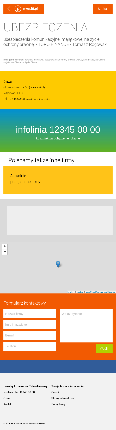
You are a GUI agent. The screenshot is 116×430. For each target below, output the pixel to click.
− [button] (5, 252)
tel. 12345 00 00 (14, 99)
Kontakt (8, 404)
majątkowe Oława (12, 62)
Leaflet (70, 292)
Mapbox (80, 292)
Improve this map (107, 292)
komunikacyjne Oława (94, 59)
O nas (6, 398)
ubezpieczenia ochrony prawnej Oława (63, 59)
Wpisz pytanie (86, 325)
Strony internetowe (62, 398)
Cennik (55, 392)
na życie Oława (29, 62)
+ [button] (5, 246)
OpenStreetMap (92, 292)
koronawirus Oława (34, 59)
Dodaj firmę (58, 404)
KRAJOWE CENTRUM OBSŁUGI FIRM (28, 423)
